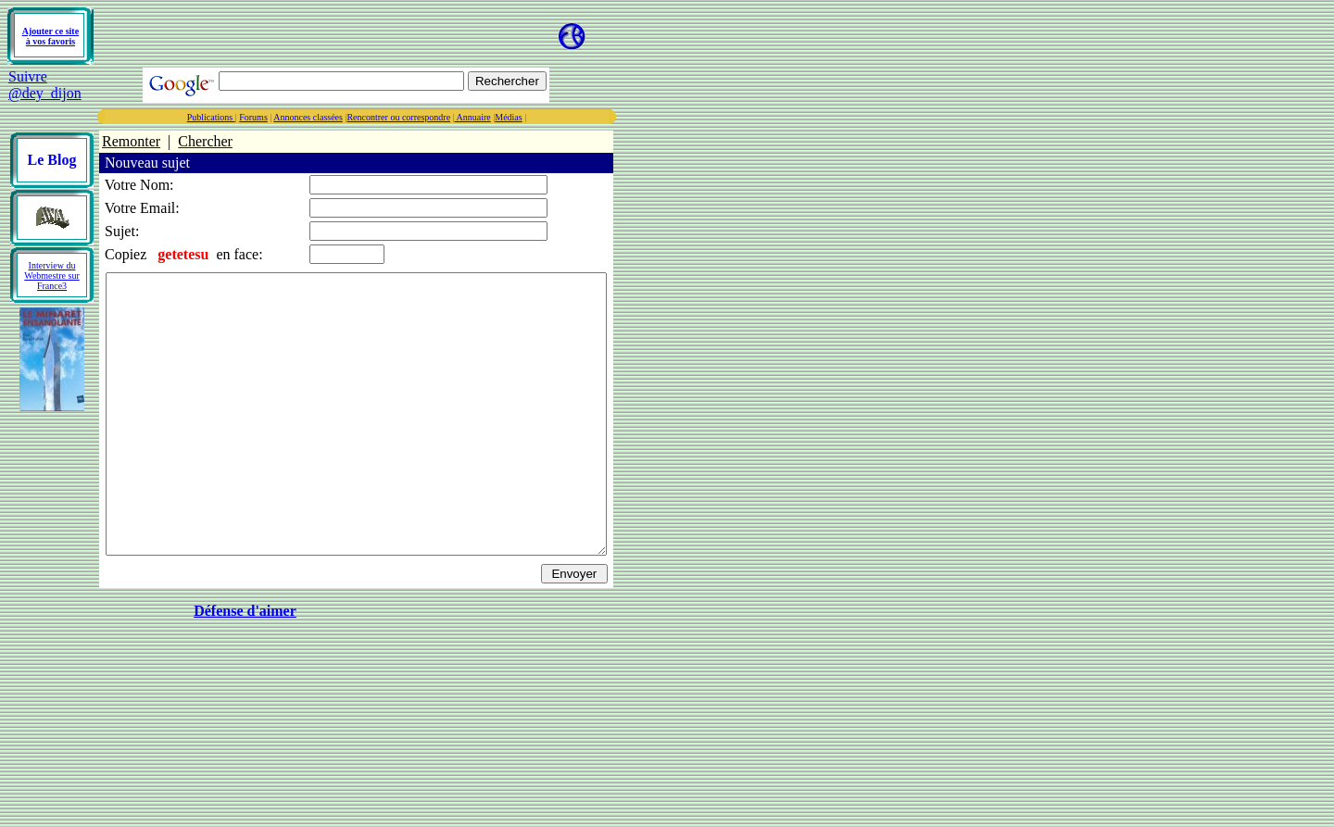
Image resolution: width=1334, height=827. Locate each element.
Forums (313, 117)
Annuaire (533, 117)
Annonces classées (368, 117)
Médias (568, 117)
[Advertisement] (313, 36)
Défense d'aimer (275, 666)
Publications (271, 117)
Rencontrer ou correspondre (458, 117)
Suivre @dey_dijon (45, 85)
